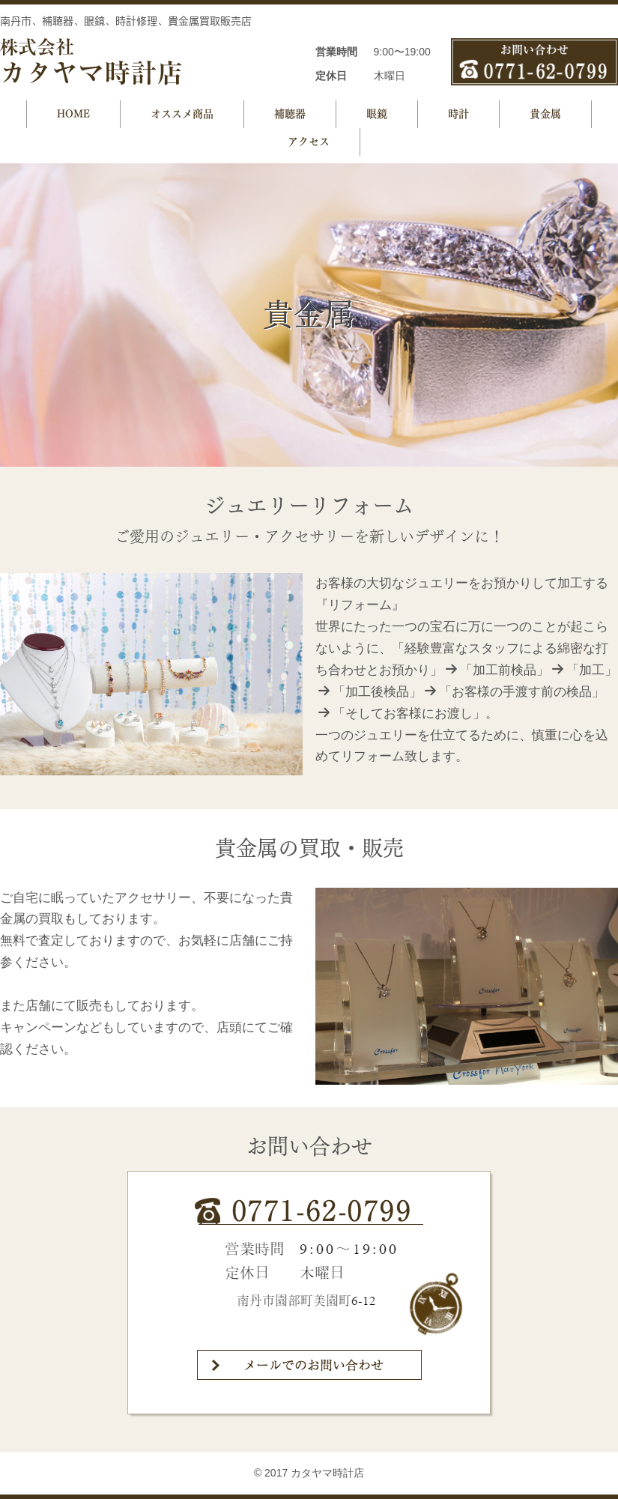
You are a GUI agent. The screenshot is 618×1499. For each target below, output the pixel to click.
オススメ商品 (182, 114)
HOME (73, 114)
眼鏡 (376, 114)
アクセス (309, 141)
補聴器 (290, 114)
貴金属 (545, 114)
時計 (458, 114)
